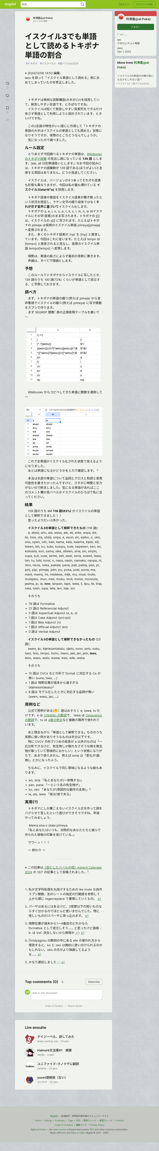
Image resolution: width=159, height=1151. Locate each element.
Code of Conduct (54, 1006)
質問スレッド (89, 1120)
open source (59, 1129)
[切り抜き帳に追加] (7, 109)
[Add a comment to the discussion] (66, 995)
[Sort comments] (62, 982)
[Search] (82, 4)
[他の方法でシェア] (7, 120)
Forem (42, 1129)
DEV (92, 1129)
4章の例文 (55, 720)
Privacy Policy (97, 1125)
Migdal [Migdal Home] (54, 1116)
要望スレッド (106, 1120)
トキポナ (32, 63)
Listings (48, 1120)
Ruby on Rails (78, 1132)
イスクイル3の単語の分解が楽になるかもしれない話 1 (135, 79)
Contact (120, 1120)
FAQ (78, 1120)
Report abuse (75, 1006)
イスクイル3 (48, 63)
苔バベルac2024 (68, 63)
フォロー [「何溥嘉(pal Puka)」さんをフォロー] (136, 26)
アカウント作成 (144, 4)
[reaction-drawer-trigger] (7, 85)
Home (38, 1120)
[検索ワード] (53, 4)
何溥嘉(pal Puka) (43, 17)
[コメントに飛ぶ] (7, 97)
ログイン (124, 4)
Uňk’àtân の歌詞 (55, 715)
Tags (70, 1120)
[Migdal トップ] (10, 4)
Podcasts (60, 1120)
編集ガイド (81, 1125)
